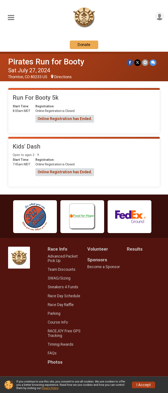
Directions (63, 77)
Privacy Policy (50, 388)
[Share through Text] (153, 62)
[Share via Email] (145, 62)
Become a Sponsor (103, 267)
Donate (84, 44)
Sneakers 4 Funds (63, 287)
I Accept (143, 385)
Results (135, 249)
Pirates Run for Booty (46, 61)
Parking (54, 313)
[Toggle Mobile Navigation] (11, 17)
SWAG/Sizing (59, 278)
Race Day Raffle (61, 305)
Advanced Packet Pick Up (63, 258)
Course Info (58, 322)
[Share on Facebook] (130, 62)
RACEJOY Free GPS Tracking (64, 333)
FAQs (52, 353)
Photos (55, 362)
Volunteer (97, 249)
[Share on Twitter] (137, 62)
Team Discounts (61, 269)
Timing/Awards (61, 344)
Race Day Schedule (64, 296)
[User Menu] (160, 16)
